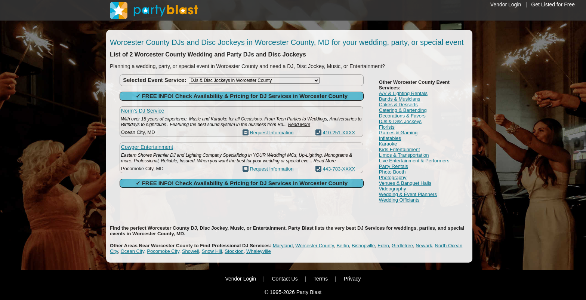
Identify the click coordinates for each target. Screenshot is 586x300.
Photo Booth (392, 172)
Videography (392, 189)
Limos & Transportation (404, 155)
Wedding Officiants (399, 200)
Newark (424, 245)
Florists (387, 127)
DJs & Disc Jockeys (400, 121)
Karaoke (388, 144)
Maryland (283, 245)
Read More (299, 124)
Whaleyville (258, 251)
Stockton (234, 251)
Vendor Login (505, 4)
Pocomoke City (163, 251)
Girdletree (402, 245)
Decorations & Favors (402, 116)
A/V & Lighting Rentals (403, 93)
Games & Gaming (398, 132)
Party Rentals (393, 166)
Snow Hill (212, 251)
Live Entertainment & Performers (414, 160)
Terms (321, 279)
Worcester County (314, 245)
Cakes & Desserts (398, 104)
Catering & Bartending (403, 110)
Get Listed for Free (553, 4)
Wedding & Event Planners (408, 194)
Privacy (352, 279)
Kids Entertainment (399, 149)
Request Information (271, 132)
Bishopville (363, 245)
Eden (383, 245)
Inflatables (390, 138)
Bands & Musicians (399, 99)
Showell (190, 251)
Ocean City (132, 251)
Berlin (342, 245)
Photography (393, 177)
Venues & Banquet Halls (405, 183)
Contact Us (284, 279)
